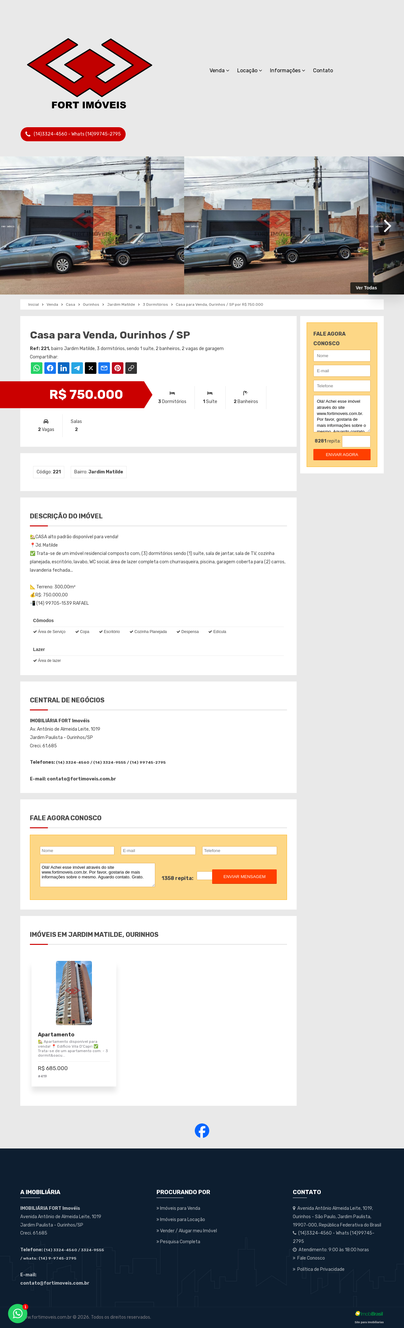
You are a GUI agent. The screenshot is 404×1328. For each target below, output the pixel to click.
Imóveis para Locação (181, 1219)
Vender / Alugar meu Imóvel (187, 1231)
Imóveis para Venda (178, 1208)
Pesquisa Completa (178, 1241)
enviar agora (342, 454)
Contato (323, 70)
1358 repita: (177, 878)
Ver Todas (366, 287)
